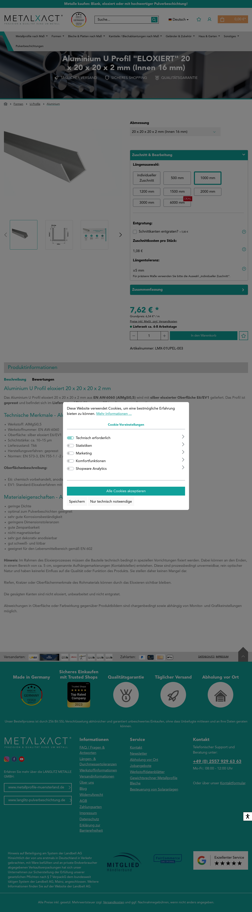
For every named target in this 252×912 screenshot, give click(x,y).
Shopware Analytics (91, 469)
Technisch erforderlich (93, 438)
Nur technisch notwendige (111, 501)
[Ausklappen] (183, 436)
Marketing (84, 453)
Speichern (77, 501)
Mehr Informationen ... (114, 414)
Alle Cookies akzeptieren (126, 491)
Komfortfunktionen (91, 461)
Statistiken (84, 446)
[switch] (70, 445)
